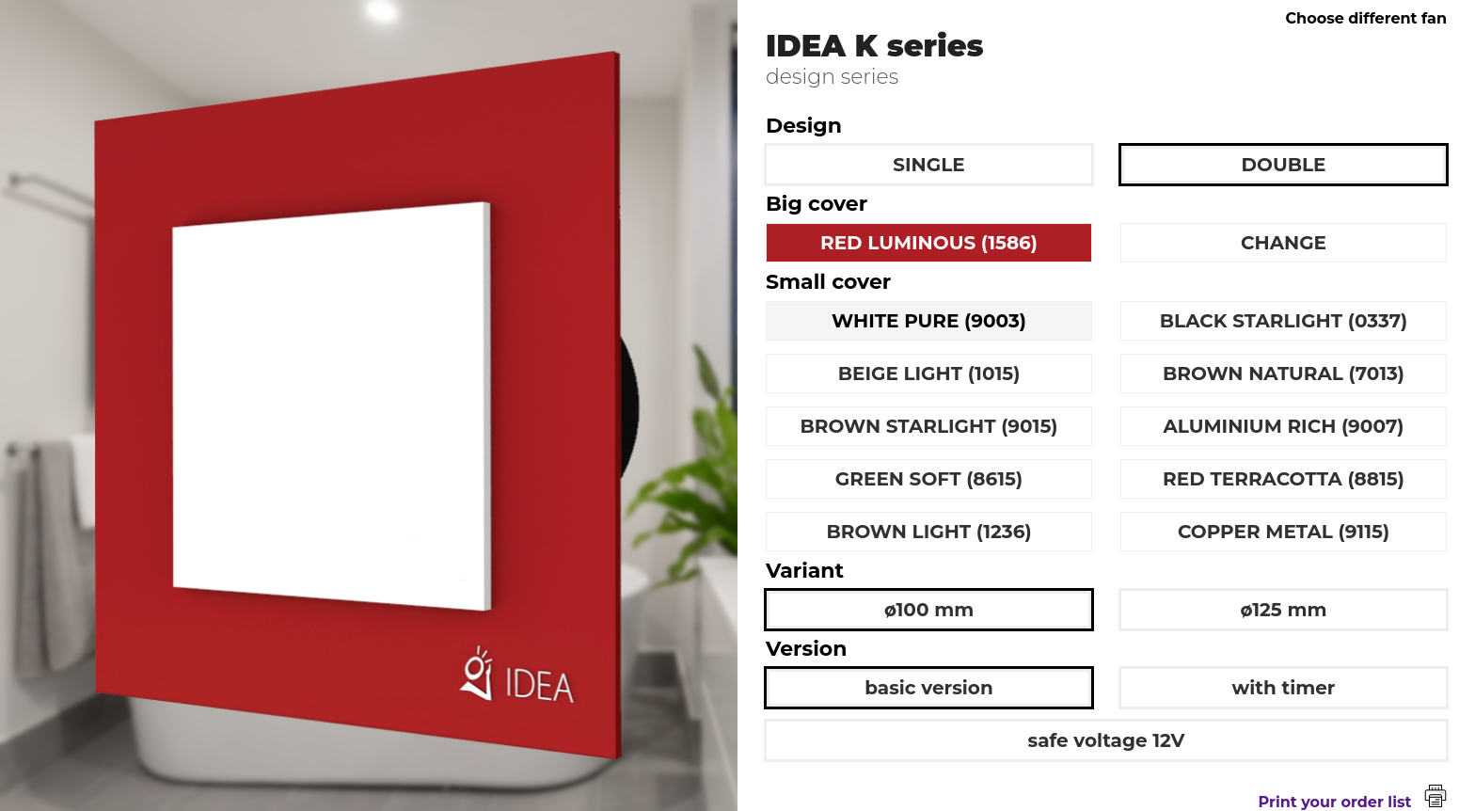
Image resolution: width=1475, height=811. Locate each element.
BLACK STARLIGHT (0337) (1284, 321)
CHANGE (1283, 242)
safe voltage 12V (1106, 740)
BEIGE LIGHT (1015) (929, 373)
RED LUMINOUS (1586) (929, 242)
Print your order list (1353, 802)
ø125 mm (1284, 609)
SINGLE (928, 164)
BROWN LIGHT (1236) (928, 531)
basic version (928, 687)
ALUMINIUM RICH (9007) (1284, 426)
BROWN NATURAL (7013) (1283, 373)
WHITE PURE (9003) (929, 321)
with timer (1284, 687)
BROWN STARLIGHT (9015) (929, 426)
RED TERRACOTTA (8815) (1283, 479)
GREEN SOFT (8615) (929, 479)
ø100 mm (929, 609)
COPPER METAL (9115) (1283, 531)
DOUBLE (1284, 164)
